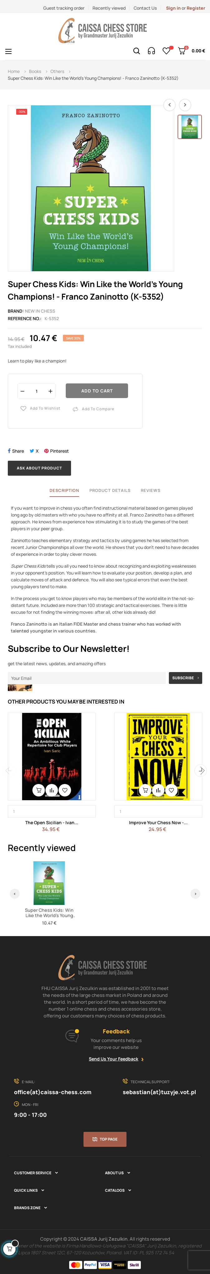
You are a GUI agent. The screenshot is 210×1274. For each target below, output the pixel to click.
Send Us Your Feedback (113, 1059)
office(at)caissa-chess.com (52, 1092)
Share (18, 451)
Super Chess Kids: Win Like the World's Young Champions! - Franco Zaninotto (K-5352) (49, 918)
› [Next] (195, 894)
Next (200, 770)
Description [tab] (64, 490)
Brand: (16, 311)
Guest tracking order (63, 8)
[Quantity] (36, 391)
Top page (108, 1139)
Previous (9, 770)
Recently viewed (109, 8)
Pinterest (59, 451)
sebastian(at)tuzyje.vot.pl (159, 1092)
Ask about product (39, 468)
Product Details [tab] (110, 490)
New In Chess (40, 311)
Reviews (150, 490)
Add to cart (97, 391)
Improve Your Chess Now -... (158, 822)
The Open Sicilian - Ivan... (51, 822)
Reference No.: (24, 318)
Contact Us (145, 8)
